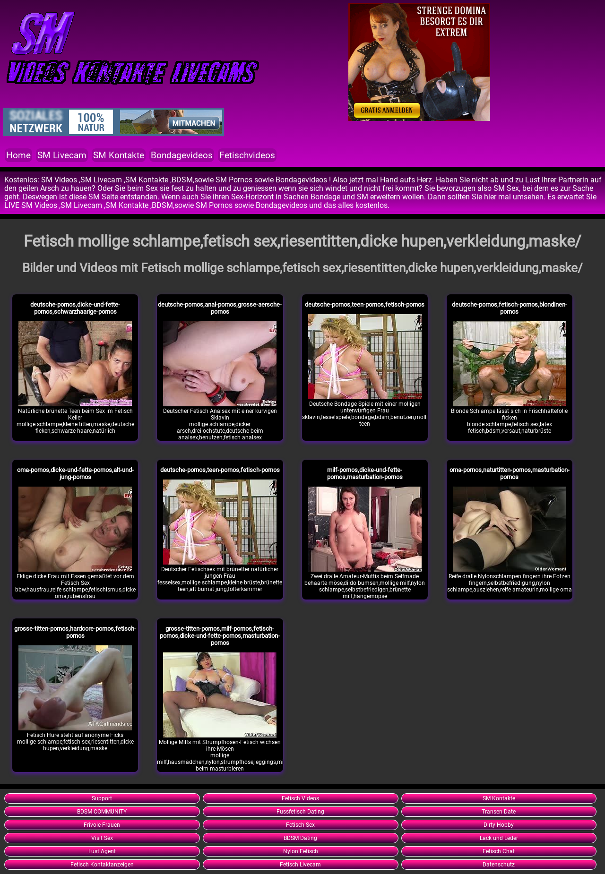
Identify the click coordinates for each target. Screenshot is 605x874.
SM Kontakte (118, 155)
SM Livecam (61, 155)
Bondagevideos (182, 155)
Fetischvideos (247, 155)
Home (18, 155)
